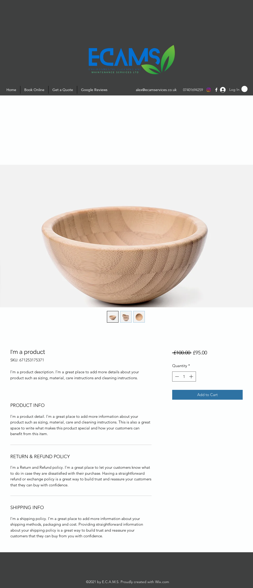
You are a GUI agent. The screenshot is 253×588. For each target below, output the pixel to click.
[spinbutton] (184, 376)
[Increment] (191, 376)
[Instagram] (208, 89)
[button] (244, 89)
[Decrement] (176, 376)
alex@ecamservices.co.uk (156, 89)
